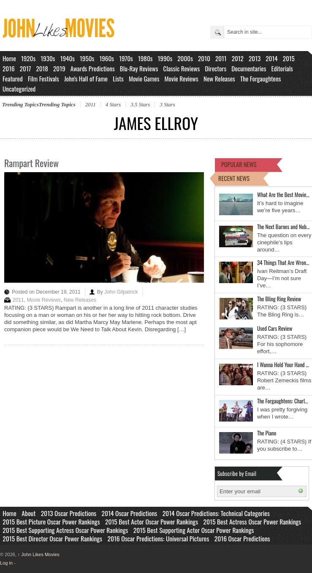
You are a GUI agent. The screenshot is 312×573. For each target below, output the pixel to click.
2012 (238, 58)
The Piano (266, 433)
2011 (221, 58)
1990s (165, 58)
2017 (25, 68)
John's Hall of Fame (86, 78)
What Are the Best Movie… (283, 194)
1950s (87, 58)
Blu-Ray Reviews (139, 68)
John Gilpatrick (121, 292)
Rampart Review (31, 163)
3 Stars (167, 104)
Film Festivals (43, 78)
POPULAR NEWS (239, 164)
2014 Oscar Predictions (129, 513)
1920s (28, 58)
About (28, 513)
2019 (59, 68)
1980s (145, 58)
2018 (42, 68)
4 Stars (113, 104)
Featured (13, 78)
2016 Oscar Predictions (242, 538)
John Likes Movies (39, 554)
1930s (48, 58)
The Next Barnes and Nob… (283, 226)
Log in (6, 562)
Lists (118, 78)
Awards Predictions (93, 68)
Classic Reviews (181, 68)
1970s (126, 58)
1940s (67, 58)
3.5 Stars (140, 104)
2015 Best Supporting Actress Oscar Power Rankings (65, 530)
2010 (204, 58)
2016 (9, 68)
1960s (106, 58)
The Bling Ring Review (279, 299)
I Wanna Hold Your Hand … (283, 364)
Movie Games (144, 78)
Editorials (282, 68)
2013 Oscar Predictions (68, 513)
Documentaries (248, 68)
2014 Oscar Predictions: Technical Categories (216, 513)
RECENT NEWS (234, 178)
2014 (271, 58)
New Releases (219, 78)
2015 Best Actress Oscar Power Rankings (252, 521)
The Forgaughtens (260, 78)
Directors (215, 68)
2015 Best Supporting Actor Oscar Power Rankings (193, 530)
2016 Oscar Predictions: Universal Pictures (158, 538)
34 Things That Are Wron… (283, 262)
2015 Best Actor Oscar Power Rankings (151, 521)
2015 (289, 58)
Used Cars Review (274, 328)
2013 (254, 58)
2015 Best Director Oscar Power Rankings (52, 538)
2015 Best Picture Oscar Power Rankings (51, 521)
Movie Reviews (181, 78)
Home (9, 58)
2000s (185, 58)
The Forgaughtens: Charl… (282, 401)
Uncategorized (19, 88)
